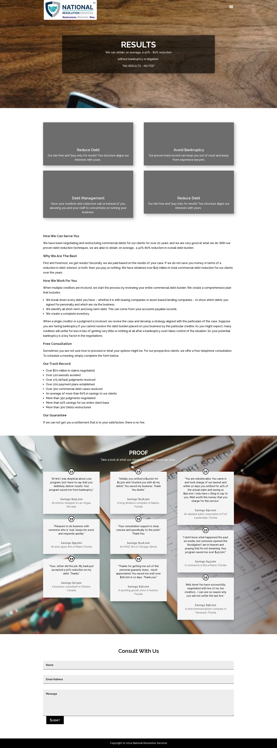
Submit (55, 720)
